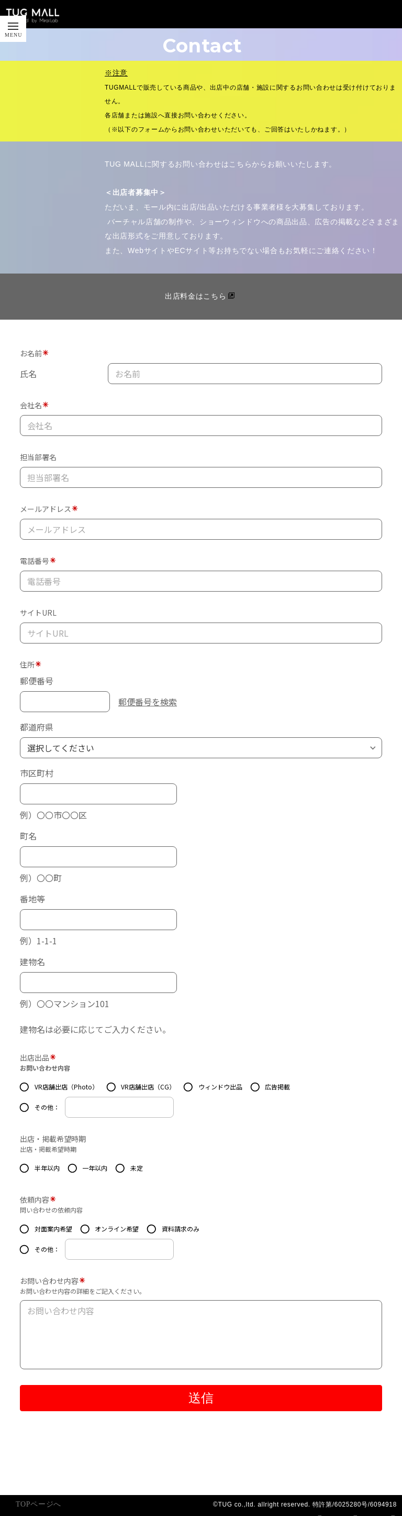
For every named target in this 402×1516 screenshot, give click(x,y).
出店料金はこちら (196, 296)
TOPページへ (38, 1504)
